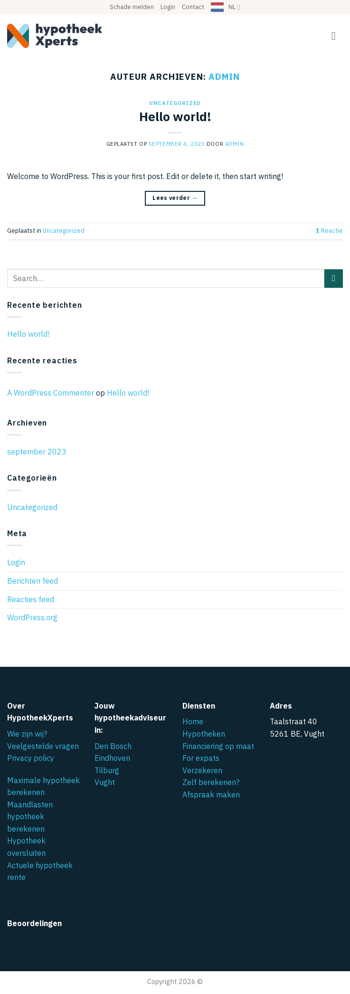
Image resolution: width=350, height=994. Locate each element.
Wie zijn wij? (27, 733)
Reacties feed (30, 599)
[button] (337, 35)
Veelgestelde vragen (43, 746)
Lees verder (175, 197)
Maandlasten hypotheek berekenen (30, 816)
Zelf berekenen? (210, 782)
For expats (200, 758)
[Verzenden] (333, 278)
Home (192, 721)
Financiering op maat (218, 746)
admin (224, 76)
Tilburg (107, 770)
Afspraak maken (211, 794)
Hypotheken (203, 733)
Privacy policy (30, 758)
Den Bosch (113, 746)
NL (234, 7)
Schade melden (132, 7)
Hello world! (175, 116)
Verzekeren (202, 770)
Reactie (329, 231)
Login (168, 7)
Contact (193, 7)
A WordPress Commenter (50, 393)
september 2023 (36, 451)
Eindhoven (112, 758)
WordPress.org (32, 617)
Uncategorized (174, 103)
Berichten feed (32, 581)
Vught (105, 782)
